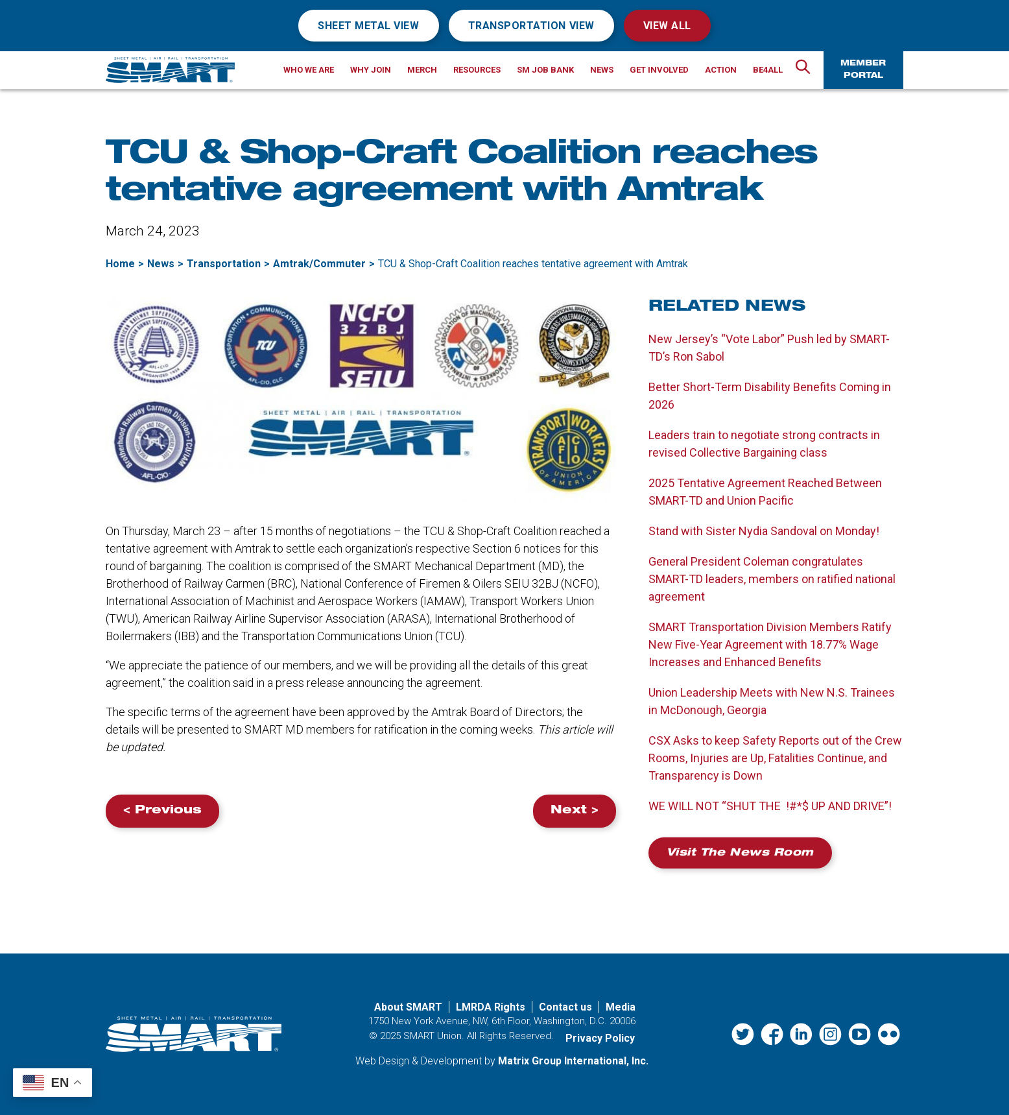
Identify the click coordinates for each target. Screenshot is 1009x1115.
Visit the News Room (740, 853)
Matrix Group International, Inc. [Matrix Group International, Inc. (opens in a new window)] (573, 1061)
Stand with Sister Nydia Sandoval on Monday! (763, 531)
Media (620, 1007)
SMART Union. (433, 1036)
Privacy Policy (600, 1038)
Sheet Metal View (369, 25)
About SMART (408, 1007)
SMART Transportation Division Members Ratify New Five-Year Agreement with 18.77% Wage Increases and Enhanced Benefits (770, 644)
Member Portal (863, 70)
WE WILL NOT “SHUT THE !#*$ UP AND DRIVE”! (770, 806)
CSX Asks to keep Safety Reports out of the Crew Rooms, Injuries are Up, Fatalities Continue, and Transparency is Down (775, 758)
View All (667, 25)
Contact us (565, 1007)
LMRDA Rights (490, 1007)
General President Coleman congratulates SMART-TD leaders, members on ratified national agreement (772, 579)
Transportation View (531, 25)
